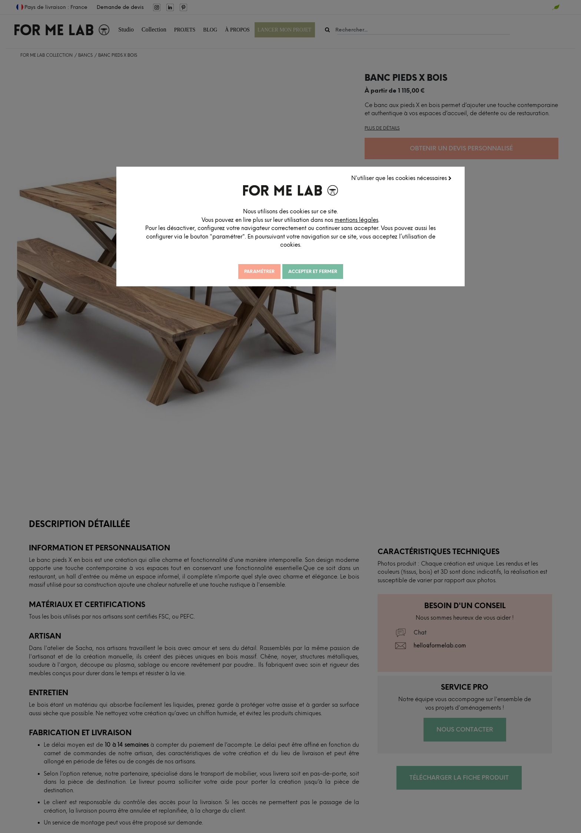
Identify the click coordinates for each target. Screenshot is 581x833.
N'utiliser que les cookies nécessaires (402, 177)
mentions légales (377, 219)
